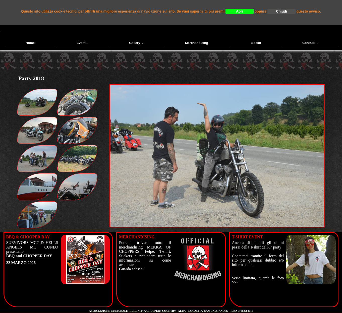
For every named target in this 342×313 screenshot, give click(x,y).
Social (256, 43)
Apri (239, 11)
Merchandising (196, 43)
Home (30, 43)
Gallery (136, 43)
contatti (310, 43)
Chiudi (281, 11)
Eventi (83, 43)
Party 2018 (31, 78)
